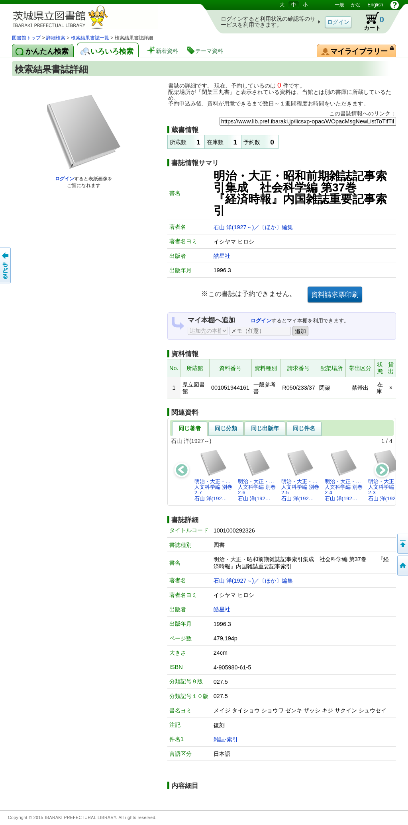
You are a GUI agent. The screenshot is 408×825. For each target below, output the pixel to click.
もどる (6, 265)
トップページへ (402, 565)
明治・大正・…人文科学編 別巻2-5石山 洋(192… (300, 475)
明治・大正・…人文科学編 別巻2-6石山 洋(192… (257, 475)
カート (370, 21)
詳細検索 (55, 38)
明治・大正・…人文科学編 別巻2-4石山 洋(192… (344, 475)
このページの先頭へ (402, 544)
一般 (339, 5)
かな (356, 5)
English (375, 5)
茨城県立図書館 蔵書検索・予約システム (95, 17)
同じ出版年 (265, 428)
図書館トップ (26, 38)
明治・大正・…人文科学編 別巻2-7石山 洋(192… (213, 475)
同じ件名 (304, 428)
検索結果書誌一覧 (90, 38)
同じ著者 (189, 428)
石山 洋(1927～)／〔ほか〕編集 (253, 227)
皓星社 (222, 256)
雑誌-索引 (226, 739)
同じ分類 (226, 428)
